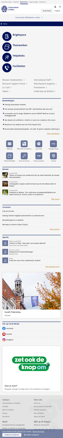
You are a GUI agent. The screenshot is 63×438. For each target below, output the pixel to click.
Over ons (37, 403)
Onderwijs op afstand (44, 91)
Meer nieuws (55, 199)
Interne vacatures (40, 410)
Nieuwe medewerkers (12, 80)
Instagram (7, 340)
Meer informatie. (38, 432)
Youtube (7, 334)
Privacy (4, 413)
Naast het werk (39, 417)
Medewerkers (24, 2)
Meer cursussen (54, 229)
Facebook (7, 329)
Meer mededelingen (53, 134)
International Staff (42, 80)
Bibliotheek (42, 2)
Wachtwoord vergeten (44, 83)
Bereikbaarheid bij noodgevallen (13, 425)
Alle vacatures (39, 413)
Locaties (5, 406)
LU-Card (6, 87)
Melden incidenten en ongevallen (14, 428)
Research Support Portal (13, 83)
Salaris (5, 91)
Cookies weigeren (32, 435)
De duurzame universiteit (43, 406)
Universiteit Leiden (6, 2)
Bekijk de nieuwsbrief (41, 425)
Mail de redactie (8, 410)
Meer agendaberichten (52, 267)
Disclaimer (6, 417)
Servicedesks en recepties (11, 403)
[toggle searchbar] (60, 6)
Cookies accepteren (12, 435)
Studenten (16, 2)
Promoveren (40, 87)
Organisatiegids (33, 2)
